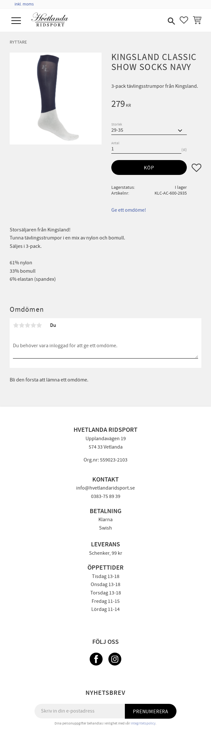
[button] (17, 21)
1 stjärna (16, 325)
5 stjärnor (39, 325)
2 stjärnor (22, 325)
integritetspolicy (143, 723)
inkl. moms (24, 4)
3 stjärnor (27, 325)
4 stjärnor (33, 325)
